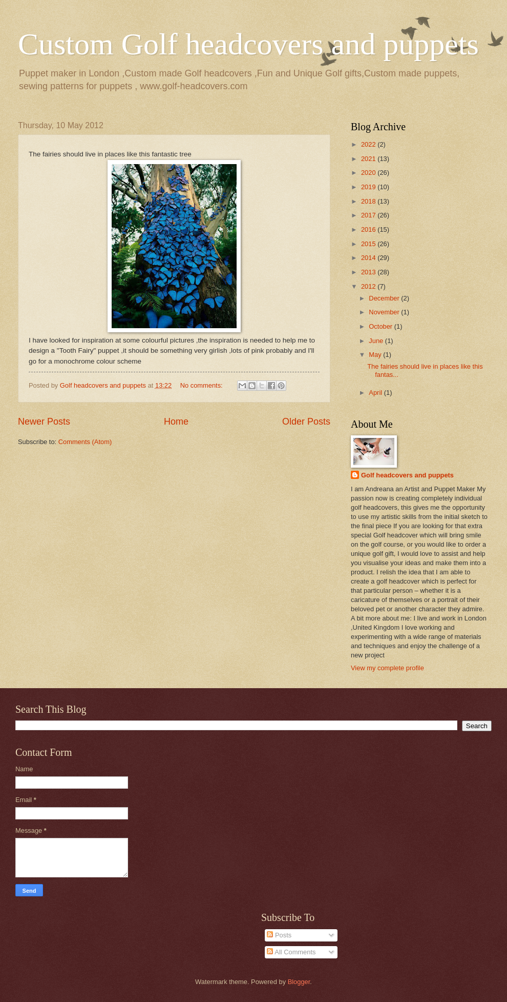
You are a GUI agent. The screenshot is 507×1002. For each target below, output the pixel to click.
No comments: (202, 385)
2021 (369, 159)
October (381, 326)
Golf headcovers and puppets (104, 385)
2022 (369, 144)
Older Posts (306, 421)
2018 (369, 201)
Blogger (299, 982)
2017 (369, 215)
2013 (369, 272)
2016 (369, 229)
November (385, 312)
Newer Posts (44, 421)
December (385, 298)
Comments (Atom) (85, 442)
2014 (369, 258)
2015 (369, 244)
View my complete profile (387, 668)
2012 (369, 286)
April (376, 392)
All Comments (291, 952)
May (376, 354)
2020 (369, 172)
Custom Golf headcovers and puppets (248, 44)
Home (176, 421)
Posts (279, 935)
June (377, 341)
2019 (369, 187)
